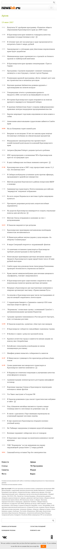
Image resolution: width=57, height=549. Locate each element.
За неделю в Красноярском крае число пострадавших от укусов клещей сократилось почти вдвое (30, 296)
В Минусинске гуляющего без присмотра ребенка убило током (30, 359)
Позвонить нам (35, 530)
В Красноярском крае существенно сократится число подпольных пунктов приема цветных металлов (29, 281)
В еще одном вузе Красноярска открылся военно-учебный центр (28, 422)
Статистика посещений (37, 526)
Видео (32, 474)
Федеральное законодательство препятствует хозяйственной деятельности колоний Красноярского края (30, 142)
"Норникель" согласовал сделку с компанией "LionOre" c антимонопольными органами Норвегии (30, 310)
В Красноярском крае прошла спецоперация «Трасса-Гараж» (29, 64)
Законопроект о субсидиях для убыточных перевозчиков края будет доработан (31, 50)
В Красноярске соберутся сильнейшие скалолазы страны (31, 329)
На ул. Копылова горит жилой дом (21, 128)
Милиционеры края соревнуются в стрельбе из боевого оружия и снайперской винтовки (30, 57)
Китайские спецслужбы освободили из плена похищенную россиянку (26, 347)
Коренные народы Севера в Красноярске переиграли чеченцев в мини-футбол (29, 388)
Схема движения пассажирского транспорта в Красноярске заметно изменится (26, 366)
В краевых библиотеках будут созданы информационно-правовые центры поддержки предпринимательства (30, 108)
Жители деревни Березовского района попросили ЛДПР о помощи (30, 183)
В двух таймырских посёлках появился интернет (27, 162)
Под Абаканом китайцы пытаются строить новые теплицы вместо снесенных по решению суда (28, 407)
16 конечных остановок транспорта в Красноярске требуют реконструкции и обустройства (28, 250)
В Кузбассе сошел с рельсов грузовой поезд (25, 334)
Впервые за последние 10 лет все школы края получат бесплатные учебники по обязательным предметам (29, 134)
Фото (4, 474)
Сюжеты (5, 470)
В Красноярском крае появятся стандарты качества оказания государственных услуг (28, 35)
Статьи (5, 466)
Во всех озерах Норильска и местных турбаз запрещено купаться (30, 197)
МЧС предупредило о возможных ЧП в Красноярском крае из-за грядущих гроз (29, 156)
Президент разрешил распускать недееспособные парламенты (28, 204)
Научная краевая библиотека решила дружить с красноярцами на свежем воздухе (27, 86)
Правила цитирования (9, 526)
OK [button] (43, 546)
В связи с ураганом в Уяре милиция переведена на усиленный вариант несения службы (28, 414)
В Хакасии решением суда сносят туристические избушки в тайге (31, 400)
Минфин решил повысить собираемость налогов (27, 353)
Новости (5, 462)
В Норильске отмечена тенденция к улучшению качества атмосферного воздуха (31, 373)
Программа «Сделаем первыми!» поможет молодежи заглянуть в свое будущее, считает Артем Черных (29, 72)
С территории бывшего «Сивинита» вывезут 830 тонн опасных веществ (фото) (29, 303)
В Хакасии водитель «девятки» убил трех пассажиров (29, 324)
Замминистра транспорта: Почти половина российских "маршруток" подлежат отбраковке (30, 190)
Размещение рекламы (8, 530)
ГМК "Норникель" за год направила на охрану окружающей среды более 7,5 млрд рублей (26, 446)
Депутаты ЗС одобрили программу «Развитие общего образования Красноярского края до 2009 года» (29, 28)
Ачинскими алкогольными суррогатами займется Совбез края (31, 122)
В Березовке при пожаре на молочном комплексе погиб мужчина (30, 439)
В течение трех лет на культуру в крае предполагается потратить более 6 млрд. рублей (29, 43)
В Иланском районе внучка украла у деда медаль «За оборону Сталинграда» (29, 238)
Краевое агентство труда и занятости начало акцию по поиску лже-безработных (30, 340)
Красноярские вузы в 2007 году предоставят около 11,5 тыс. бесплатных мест (30, 168)
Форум (33, 470)
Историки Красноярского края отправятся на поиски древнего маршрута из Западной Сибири (29, 100)
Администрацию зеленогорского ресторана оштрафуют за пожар (30, 381)
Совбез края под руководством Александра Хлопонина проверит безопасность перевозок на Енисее (30, 267)
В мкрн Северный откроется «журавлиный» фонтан (28, 244)
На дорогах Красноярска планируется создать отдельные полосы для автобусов (31, 211)
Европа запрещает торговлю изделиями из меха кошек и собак (30, 115)
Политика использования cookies (12, 484)
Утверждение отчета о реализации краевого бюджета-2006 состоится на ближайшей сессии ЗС (28, 93)
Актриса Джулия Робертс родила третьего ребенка (28, 150)
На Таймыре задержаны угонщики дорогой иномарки (30, 428)
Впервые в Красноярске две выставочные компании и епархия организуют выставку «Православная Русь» (30, 289)
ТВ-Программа (36, 466)
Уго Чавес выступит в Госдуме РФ (21, 394)
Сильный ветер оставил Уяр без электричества (26, 452)
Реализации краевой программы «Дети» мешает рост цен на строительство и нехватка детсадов (31, 79)
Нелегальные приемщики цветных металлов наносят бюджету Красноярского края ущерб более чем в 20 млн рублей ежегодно (30, 258)
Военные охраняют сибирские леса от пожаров (26, 433)
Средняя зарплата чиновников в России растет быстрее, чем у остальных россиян (30, 317)
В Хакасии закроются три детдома (21, 225)
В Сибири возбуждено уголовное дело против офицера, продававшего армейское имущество (30, 175)
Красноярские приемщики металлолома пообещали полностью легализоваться (29, 231)
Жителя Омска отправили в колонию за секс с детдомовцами (26, 219)
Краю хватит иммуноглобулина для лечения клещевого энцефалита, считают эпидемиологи (30, 274)
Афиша (33, 462)
